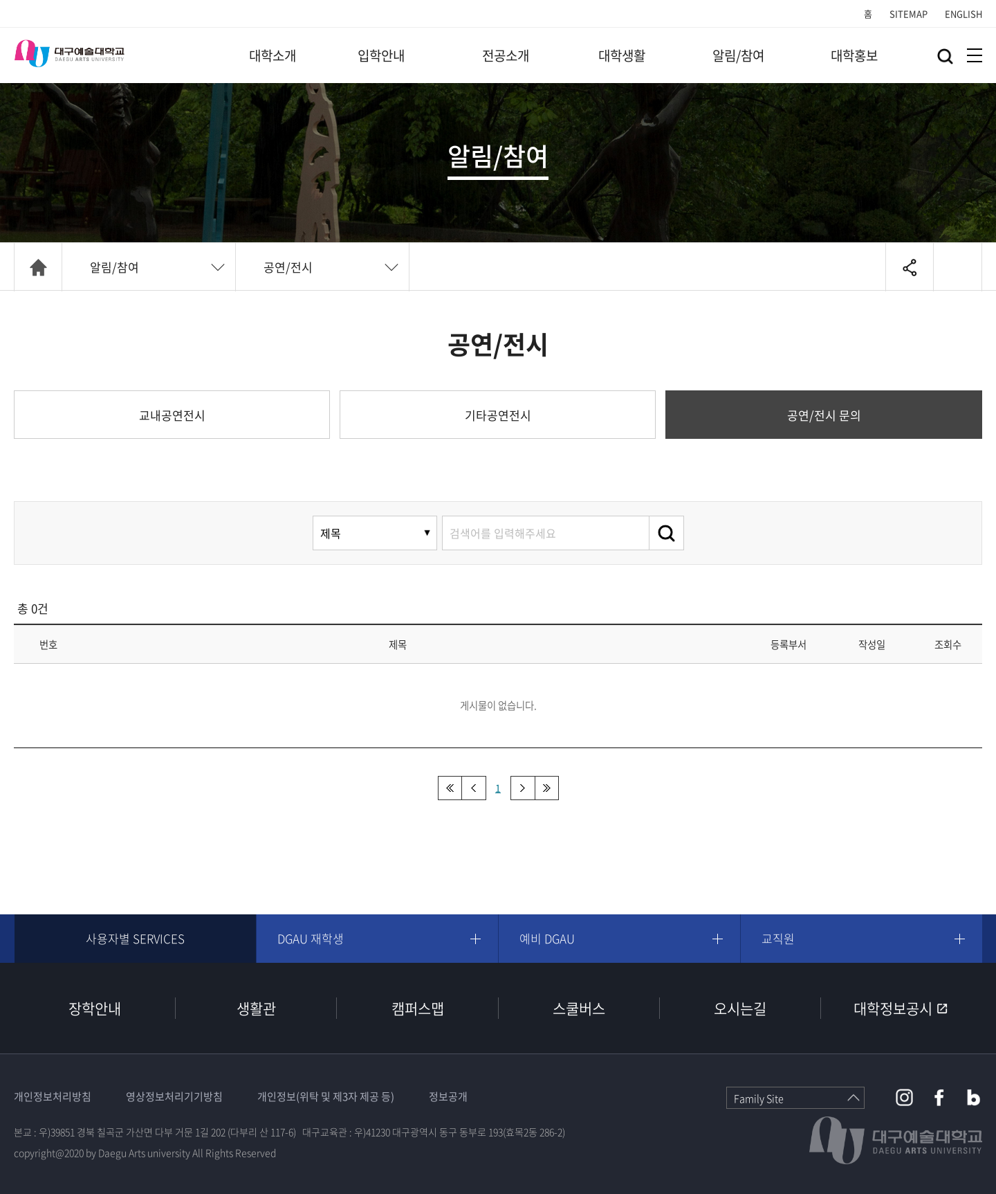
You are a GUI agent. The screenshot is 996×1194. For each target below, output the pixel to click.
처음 (450, 788)
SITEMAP (908, 13)
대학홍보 (854, 55)
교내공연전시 (172, 415)
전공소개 (505, 55)
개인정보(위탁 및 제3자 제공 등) (325, 1096)
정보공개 (448, 1096)
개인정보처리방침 (52, 1096)
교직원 (778, 938)
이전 (474, 788)
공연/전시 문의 (824, 415)
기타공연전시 (498, 415)
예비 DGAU (547, 938)
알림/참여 (738, 55)
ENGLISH (963, 13)
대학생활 (621, 55)
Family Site (759, 1098)
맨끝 (547, 788)
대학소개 (272, 55)
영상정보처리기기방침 (174, 1096)
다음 (522, 788)
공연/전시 (288, 266)
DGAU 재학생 (310, 938)
